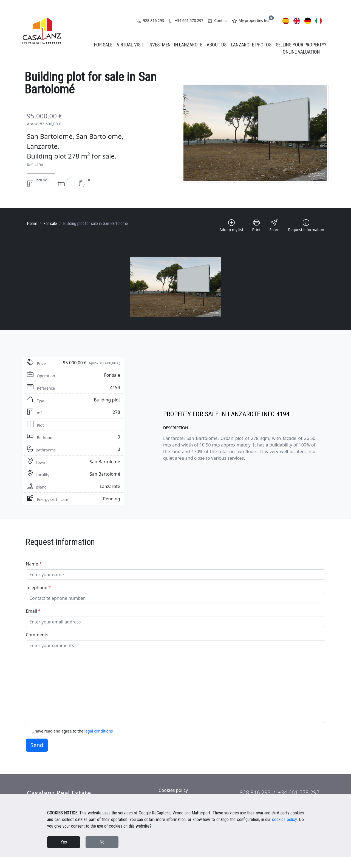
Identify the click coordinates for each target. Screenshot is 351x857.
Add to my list (231, 225)
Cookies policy (173, 790)
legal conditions (98, 731)
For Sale (103, 45)
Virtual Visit (130, 45)
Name (34, 564)
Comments (37, 635)
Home (32, 223)
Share (274, 225)
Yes (64, 842)
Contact (218, 20)
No (102, 842)
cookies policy (284, 819)
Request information (306, 225)
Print (256, 225)
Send (36, 745)
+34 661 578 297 (185, 20)
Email (33, 611)
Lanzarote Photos (251, 45)
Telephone (38, 587)
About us (217, 45)
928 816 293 (150, 20)
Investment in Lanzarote (175, 45)
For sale (50, 223)
